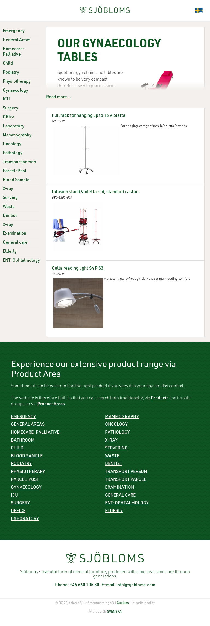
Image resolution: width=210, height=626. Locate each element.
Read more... (58, 97)
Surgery (10, 108)
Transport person (19, 162)
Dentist (10, 216)
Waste (9, 207)
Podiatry (11, 73)
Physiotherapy (17, 82)
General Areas (16, 40)
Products (159, 398)
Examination (14, 234)
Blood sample (27, 456)
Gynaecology (15, 91)
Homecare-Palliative (35, 433)
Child (8, 64)
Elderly (10, 252)
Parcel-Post (14, 171)
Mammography (17, 135)
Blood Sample (16, 180)
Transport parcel (125, 480)
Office (8, 117)
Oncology (12, 144)
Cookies (123, 603)
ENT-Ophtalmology (21, 261)
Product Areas (51, 404)
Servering (116, 448)
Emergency (14, 31)
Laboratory (13, 126)
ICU (6, 99)
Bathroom (22, 441)
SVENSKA (114, 611)
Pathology (12, 153)
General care (15, 243)
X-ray (8, 189)
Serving (10, 198)
